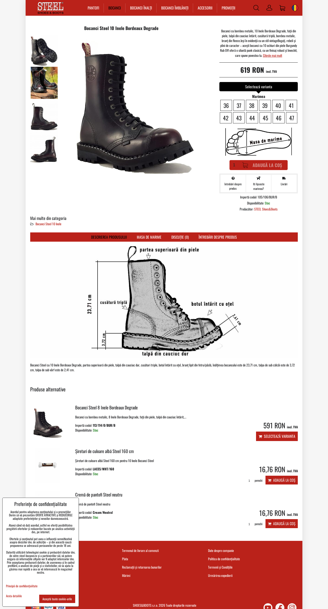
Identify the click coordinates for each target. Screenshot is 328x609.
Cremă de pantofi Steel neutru (98, 494)
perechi (253, 480)
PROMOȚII (228, 8)
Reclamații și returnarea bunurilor (142, 567)
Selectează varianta (277, 436)
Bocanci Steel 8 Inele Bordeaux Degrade (106, 407)
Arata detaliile (14, 596)
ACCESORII (204, 8)
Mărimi (126, 575)
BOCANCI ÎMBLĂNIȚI (174, 8)
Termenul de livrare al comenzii (140, 550)
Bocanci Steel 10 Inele (48, 223)
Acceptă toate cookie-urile (57, 599)
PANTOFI (93, 8)
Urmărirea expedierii (220, 575)
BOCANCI (114, 8)
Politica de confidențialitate (224, 558)
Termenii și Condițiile (220, 567)
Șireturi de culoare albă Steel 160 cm (104, 451)
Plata (125, 558)
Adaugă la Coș (262, 165)
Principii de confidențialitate (22, 586)
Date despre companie (221, 550)
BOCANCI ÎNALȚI (141, 8)
